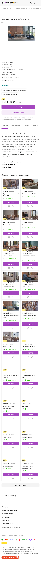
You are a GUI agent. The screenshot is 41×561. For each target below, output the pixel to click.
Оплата (26, 125)
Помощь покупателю (9, 510)
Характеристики (16, 125)
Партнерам (6, 517)
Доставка (34, 125)
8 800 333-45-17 (7, 524)
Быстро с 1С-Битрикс (9, 557)
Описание (5, 125)
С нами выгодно (8, 514)
